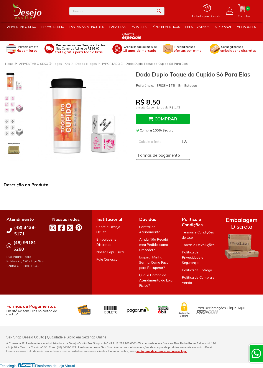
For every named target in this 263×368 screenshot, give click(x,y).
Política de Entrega (197, 270)
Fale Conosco (107, 259)
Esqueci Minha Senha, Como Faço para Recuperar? (154, 262)
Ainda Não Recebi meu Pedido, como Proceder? (153, 244)
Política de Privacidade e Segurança (192, 257)
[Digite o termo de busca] (111, 11)
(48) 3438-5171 (25, 230)
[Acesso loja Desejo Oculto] (229, 11)
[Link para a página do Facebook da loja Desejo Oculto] (61, 227)
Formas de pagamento (159, 155)
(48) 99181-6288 (25, 246)
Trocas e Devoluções (198, 245)
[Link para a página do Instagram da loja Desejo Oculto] (52, 227)
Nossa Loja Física (110, 252)
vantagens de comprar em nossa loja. (161, 351)
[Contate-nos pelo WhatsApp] (256, 353)
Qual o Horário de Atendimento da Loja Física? (156, 280)
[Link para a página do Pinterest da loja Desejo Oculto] (79, 227)
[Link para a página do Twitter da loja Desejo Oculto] (70, 227)
